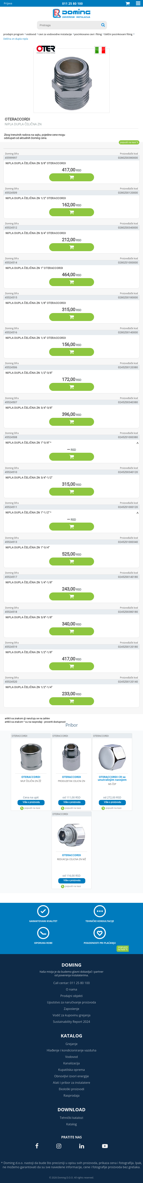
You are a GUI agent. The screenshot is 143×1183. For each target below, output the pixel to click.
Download (71, 1109)
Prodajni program (13, 34)
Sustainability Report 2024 (71, 1022)
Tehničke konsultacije (99, 921)
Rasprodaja (72, 1095)
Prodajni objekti (71, 996)
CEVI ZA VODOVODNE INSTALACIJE (55, 34)
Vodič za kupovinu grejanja (71, 1015)
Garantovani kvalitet (43, 921)
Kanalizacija (71, 1063)
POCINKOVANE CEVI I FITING (88, 34)
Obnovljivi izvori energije (71, 1076)
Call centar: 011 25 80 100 (71, 983)
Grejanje (71, 1044)
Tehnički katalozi (71, 1118)
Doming (71, 965)
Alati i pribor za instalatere (71, 1082)
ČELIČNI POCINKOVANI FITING (118, 34)
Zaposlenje (71, 1009)
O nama (71, 989)
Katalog (71, 1035)
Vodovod (71, 1057)
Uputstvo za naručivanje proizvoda (71, 1002)
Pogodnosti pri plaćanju (100, 943)
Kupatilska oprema (71, 1070)
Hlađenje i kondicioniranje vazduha (71, 1050)
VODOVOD (31, 34)
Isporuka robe (43, 943)
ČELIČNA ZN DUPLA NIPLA (15, 38)
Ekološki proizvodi (71, 1089)
